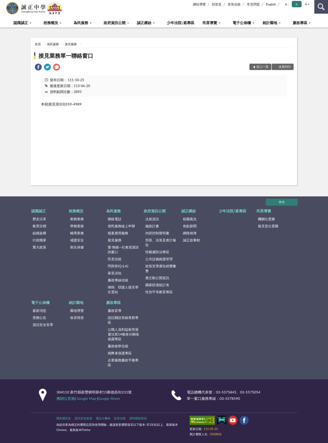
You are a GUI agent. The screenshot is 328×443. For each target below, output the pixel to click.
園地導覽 (77, 310)
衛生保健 (77, 247)
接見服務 (71, 44)
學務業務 (77, 226)
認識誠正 (20, 22)
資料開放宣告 (138, 418)
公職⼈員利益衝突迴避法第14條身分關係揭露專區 (123, 334)
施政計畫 (152, 226)
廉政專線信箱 (118, 280)
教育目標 (39, 226)
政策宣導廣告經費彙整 (160, 268)
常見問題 (253, 4)
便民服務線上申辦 (121, 226)
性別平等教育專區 (159, 292)
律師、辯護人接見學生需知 (123, 289)
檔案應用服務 (118, 233)
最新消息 (39, 310)
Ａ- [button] (286, 4)
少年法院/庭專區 (180, 22)
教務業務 (77, 219)
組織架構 (39, 233)
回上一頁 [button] (262, 66)
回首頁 (216, 4)
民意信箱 (114, 259)
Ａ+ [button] (306, 4)
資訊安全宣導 (43, 325)
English (271, 4)
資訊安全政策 (83, 418)
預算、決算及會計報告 (160, 242)
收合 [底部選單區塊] (282, 202)
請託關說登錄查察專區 (123, 319)
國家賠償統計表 (157, 285)
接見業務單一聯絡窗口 (65, 55)
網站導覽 (199, 4)
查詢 (321, 7)
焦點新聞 (190, 226)
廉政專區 (300, 22)
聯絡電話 (114, 219)
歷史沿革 (39, 219)
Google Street (109, 398)
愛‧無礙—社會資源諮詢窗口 (123, 249)
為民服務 (81, 22)
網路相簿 (190, 233)
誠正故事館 (191, 240)
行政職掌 (39, 240)
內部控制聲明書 (157, 233)
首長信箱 (234, 4)
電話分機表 (103, 418)
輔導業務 (77, 233)
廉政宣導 (114, 310)
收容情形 (77, 317)
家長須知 (114, 273)
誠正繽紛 (144, 22)
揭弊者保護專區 (120, 353)
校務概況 (51, 22)
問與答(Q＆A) (118, 266)
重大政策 (39, 247)
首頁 (38, 44)
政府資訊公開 (115, 22)
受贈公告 (39, 317)
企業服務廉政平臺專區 (123, 362)
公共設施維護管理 (159, 259)
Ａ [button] (296, 4)
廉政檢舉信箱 (118, 346)
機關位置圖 (266, 219)
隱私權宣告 (63, 418)
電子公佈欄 (242, 22)
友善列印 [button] (285, 66)
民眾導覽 (209, 22)
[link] (38, 68)
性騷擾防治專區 (157, 252)
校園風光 (190, 219)
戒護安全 (77, 240)
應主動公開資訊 (157, 278)
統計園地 (270, 22)
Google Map (86, 398)
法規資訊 (152, 219)
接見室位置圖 (268, 226)
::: (4, 3)
